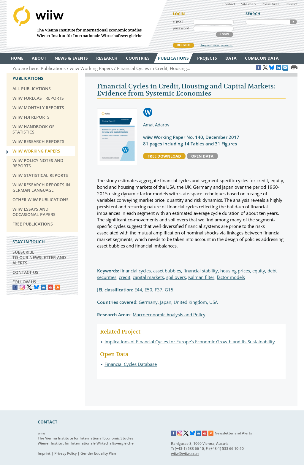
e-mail (178, 21)
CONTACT (47, 422)
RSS (57, 287)
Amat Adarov (156, 125)
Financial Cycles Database (130, 364)
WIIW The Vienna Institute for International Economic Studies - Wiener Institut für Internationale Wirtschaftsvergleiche (87, 23)
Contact (228, 4)
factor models (231, 277)
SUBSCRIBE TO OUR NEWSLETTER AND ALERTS (39, 257)
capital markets (148, 277)
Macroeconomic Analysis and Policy (169, 315)
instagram (22, 287)
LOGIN (224, 34)
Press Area (271, 4)
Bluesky (36, 287)
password (181, 28)
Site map (248, 4)
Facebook (15, 287)
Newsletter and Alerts (233, 433)
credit (124, 277)
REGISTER (183, 45)
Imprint (291, 4)
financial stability (200, 271)
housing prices (235, 271)
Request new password (216, 45)
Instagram (180, 433)
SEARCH (293, 22)
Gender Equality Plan (98, 453)
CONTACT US (25, 272)
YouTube (50, 287)
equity (258, 271)
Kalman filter (201, 277)
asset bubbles (167, 271)
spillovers (176, 277)
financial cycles (135, 271)
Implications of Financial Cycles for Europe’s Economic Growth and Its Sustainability (189, 342)
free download (164, 156)
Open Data (202, 156)
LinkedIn (43, 287)
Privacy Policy (65, 453)
